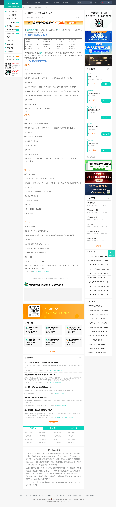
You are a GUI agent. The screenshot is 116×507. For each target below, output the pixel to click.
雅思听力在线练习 (94, 126)
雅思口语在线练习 (94, 93)
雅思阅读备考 (57, 432)
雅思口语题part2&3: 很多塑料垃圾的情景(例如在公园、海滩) (99, 318)
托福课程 (65, 2)
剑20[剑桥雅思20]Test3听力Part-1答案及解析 (99, 294)
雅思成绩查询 (57, 442)
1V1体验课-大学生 (12, 56)
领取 (106, 84)
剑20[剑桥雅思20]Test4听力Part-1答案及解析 (99, 277)
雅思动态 (56, 439)
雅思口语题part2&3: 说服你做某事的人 (99, 310)
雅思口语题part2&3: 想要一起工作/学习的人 (99, 314)
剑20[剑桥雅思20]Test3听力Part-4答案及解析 (99, 282)
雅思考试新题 (57, 436)
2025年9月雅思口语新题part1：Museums (99, 331)
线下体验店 (42, 495)
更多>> (80, 358)
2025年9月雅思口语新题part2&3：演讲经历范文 (99, 344)
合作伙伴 (55, 495)
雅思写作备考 (72, 432)
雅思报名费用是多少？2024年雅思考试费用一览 (39, 375)
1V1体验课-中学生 (12, 59)
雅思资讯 (36, 7)
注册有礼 (107, 2)
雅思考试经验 (72, 442)
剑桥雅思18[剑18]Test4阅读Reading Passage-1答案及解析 (99, 260)
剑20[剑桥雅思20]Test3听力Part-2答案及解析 (99, 290)
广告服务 (35, 495)
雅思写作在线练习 (94, 143)
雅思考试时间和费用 (60, 393)
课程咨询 (111, 255)
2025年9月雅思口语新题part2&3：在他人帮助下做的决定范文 (99, 348)
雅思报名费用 (53, 382)
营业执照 (47, 499)
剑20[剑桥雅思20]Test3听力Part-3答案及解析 (99, 286)
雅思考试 (42, 53)
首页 (28, 2)
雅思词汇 (70, 436)
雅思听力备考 (28, 432)
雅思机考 (37, 2)
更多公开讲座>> (91, 157)
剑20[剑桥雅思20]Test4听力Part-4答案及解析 (99, 265)
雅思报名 (41, 7)
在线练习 (56, 2)
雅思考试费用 (53, 370)
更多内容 (53, 423)
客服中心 (49, 495)
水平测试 (46, 2)
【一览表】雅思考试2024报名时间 (35, 397)
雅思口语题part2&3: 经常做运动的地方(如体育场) (99, 327)
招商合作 (28, 495)
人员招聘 (68, 495)
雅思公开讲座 (92, 77)
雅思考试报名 (28, 442)
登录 (96, 2)
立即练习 (106, 100)
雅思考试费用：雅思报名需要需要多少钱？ (38, 410)
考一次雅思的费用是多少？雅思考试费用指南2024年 (41, 362)
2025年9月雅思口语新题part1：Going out (99, 306)
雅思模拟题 (42, 436)
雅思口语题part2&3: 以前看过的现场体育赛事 (99, 323)
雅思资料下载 (43, 439)
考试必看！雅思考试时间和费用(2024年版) (38, 387)
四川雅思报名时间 (37, 271)
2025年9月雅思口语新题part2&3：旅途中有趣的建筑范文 (99, 353)
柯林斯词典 (78, 17)
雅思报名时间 (31, 30)
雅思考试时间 (43, 442)
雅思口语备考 (43, 432)
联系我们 (62, 495)
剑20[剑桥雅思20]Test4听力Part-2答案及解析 (99, 273)
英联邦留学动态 (72, 439)
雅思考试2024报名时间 (60, 405)
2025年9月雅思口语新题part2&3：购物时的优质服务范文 (99, 340)
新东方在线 (25, 7)
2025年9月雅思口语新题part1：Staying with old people (99, 335)
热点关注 (75, 495)
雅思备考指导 (28, 439)
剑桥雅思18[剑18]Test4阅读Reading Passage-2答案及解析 (99, 256)
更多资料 (53, 351)
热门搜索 (74, 428)
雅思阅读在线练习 (94, 110)
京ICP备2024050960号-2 (39, 499)
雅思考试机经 (28, 436)
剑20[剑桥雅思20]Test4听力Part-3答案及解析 (99, 269)
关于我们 (22, 495)
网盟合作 (81, 495)
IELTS (30, 7)
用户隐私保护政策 (90, 495)
